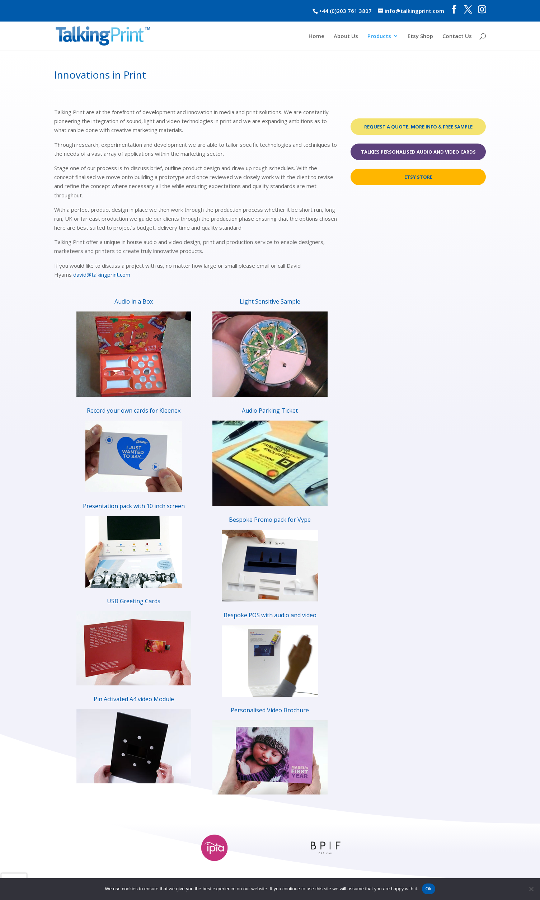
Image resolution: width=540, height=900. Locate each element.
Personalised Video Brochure (270, 710)
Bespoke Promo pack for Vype (270, 520)
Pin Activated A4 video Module (134, 699)
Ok (429, 888)
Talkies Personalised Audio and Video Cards (418, 152)
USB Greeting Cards (133, 601)
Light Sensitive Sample (270, 301)
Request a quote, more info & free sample (418, 126)
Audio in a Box (133, 301)
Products (379, 36)
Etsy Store (418, 177)
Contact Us (457, 36)
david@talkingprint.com (101, 274)
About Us (346, 36)
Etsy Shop (420, 36)
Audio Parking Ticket (270, 410)
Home (316, 36)
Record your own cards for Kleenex (133, 410)
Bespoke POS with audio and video (270, 615)
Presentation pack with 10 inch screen (134, 506)
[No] (531, 888)
